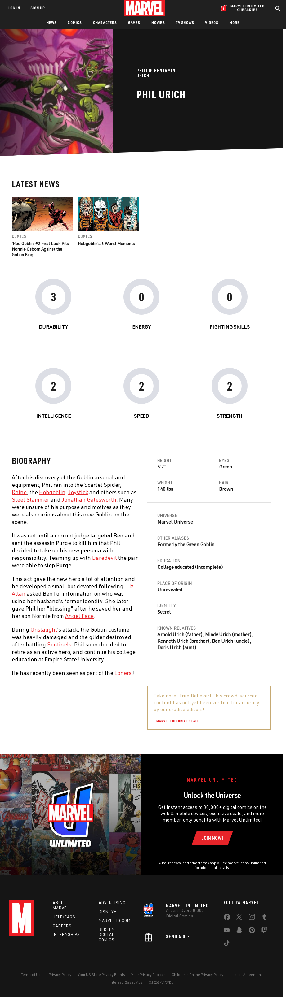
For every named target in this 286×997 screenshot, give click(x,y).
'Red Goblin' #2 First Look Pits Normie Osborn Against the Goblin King (40, 249)
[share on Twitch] (264, 931)
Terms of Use (31, 974)
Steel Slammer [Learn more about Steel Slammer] (30, 499)
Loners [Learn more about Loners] (123, 672)
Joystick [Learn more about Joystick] (78, 492)
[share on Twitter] (239, 918)
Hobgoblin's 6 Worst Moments (106, 243)
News (52, 22)
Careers (62, 925)
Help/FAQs (64, 916)
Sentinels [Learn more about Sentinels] (59, 644)
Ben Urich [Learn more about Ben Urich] (222, 641)
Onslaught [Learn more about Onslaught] (43, 629)
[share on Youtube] (227, 931)
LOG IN (14, 8)
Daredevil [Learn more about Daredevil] (104, 557)
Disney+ (107, 911)
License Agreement (246, 974)
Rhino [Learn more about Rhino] (19, 492)
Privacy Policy (60, 974)
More (235, 22)
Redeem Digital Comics (107, 935)
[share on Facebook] (227, 918)
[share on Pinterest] (252, 931)
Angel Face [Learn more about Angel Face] (79, 615)
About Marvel (61, 905)
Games (134, 22)
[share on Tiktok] (227, 944)
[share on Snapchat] (239, 931)
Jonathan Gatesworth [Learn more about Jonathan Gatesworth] (89, 499)
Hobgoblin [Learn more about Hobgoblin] (52, 492)
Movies (158, 22)
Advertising (112, 902)
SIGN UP (37, 8)
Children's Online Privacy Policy (197, 974)
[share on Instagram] (252, 918)
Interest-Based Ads (126, 982)
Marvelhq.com (115, 920)
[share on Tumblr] (264, 918)
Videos (211, 22)
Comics (75, 22)
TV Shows (185, 22)
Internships (66, 934)
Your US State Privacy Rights (101, 974)
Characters (105, 22)
